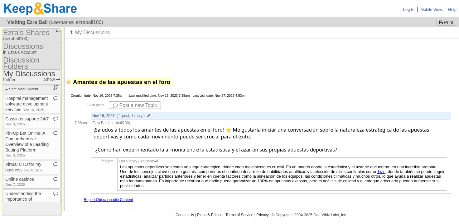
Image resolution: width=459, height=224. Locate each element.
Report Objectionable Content (108, 200)
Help (452, 9)
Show (52, 79)
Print (446, 22)
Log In (408, 9)
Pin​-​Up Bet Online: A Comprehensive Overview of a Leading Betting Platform (27, 144)
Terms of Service (239, 215)
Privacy (262, 215)
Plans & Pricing (209, 215)
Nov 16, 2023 (121, 116)
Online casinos (19, 181)
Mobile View (431, 9)
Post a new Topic (135, 105)
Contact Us (185, 215)
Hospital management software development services (26, 104)
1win (381, 171)
